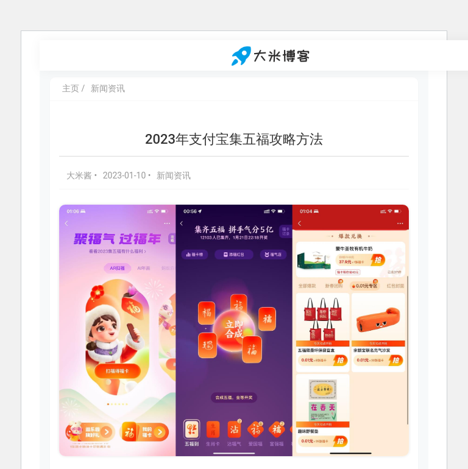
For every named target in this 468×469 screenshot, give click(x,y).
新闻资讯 (108, 88)
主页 (70, 88)
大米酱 (80, 175)
